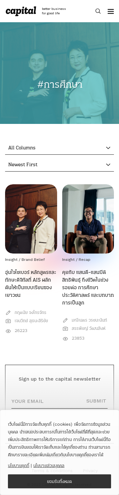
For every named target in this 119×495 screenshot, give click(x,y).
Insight (11, 259)
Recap (84, 259)
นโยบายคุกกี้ (18, 465)
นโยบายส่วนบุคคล (48, 465)
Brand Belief (33, 259)
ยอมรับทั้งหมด (59, 481)
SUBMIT (96, 401)
